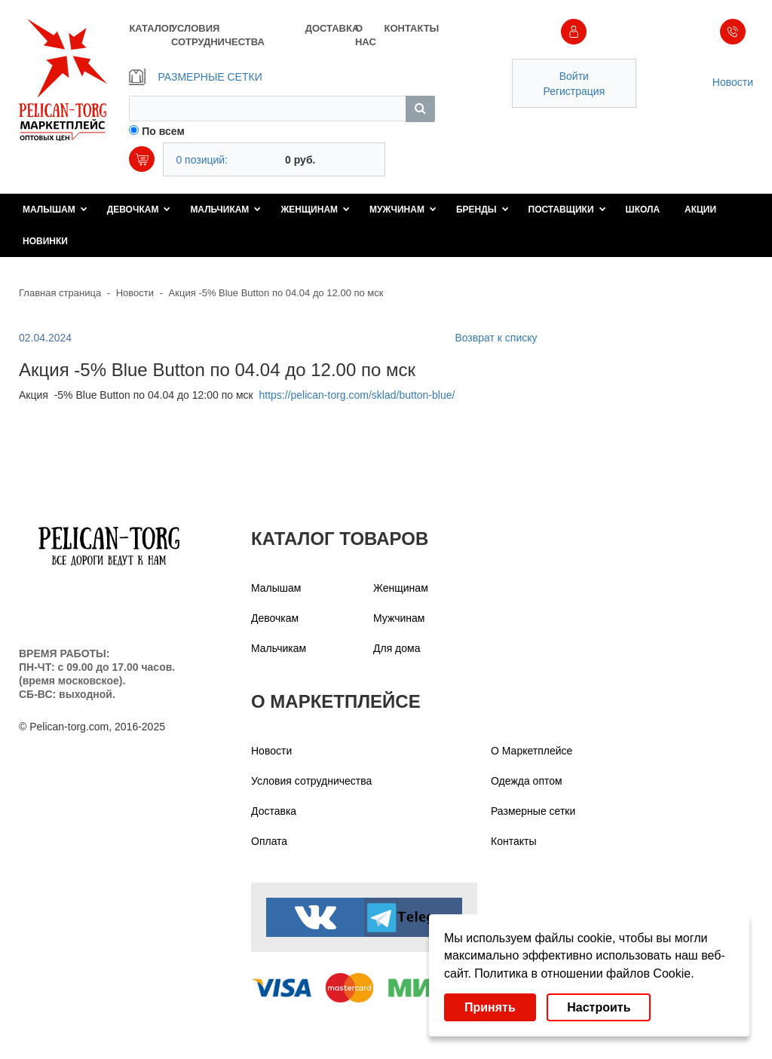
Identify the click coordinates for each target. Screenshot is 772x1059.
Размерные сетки (533, 811)
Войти (574, 76)
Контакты (513, 841)
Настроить (598, 1007)
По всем (163, 131)
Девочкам (139, 209)
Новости (732, 82)
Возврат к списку (496, 338)
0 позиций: (202, 160)
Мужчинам (403, 209)
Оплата (269, 841)
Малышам (55, 209)
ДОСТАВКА (330, 28)
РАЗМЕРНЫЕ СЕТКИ (195, 77)
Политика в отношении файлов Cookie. (584, 973)
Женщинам (315, 209)
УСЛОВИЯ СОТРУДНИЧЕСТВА (218, 35)
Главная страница (60, 292)
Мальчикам (225, 209)
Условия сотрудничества (311, 781)
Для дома (397, 648)
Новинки (45, 241)
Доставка (273, 811)
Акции (700, 209)
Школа (643, 209)
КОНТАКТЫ (409, 28)
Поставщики (567, 209)
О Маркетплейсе (531, 751)
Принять (490, 1007)
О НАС (365, 35)
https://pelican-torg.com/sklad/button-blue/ (357, 395)
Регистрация (574, 91)
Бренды (482, 209)
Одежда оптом (526, 781)
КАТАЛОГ (149, 28)
